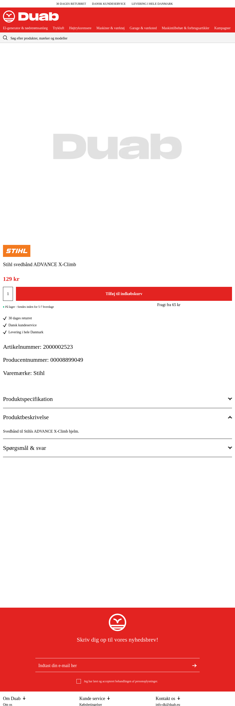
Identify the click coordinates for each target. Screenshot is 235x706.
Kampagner (222, 28)
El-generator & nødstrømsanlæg (25, 28)
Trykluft (58, 28)
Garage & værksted (143, 28)
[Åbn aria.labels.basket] (228, 18)
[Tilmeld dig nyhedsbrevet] (194, 665)
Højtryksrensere (80, 28)
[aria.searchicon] (5, 37)
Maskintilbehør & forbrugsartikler (185, 28)
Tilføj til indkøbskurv (124, 294)
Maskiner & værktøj (110, 28)
